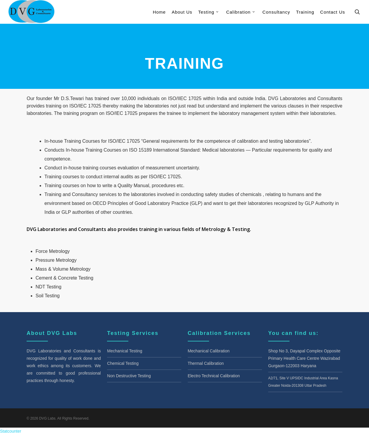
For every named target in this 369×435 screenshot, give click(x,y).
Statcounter (10, 431)
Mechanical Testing (124, 351)
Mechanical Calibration (209, 351)
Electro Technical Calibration (214, 375)
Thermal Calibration (206, 363)
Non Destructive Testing (129, 375)
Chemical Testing (122, 363)
